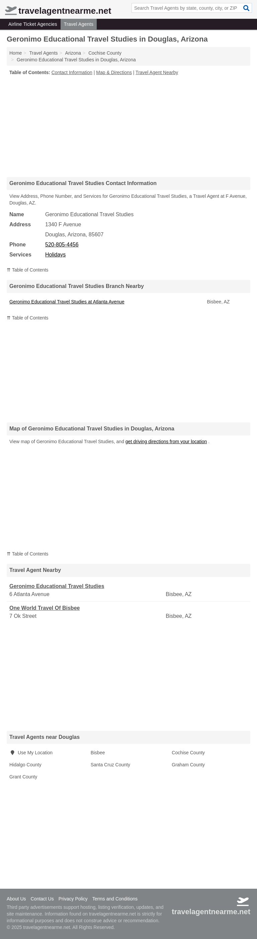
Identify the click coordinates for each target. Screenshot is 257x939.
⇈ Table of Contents (28, 270)
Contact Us (42, 898)
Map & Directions (114, 72)
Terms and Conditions (115, 898)
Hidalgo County (25, 764)
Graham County (188, 764)
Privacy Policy (73, 898)
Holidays (55, 254)
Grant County (23, 776)
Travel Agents (78, 24)
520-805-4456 (62, 244)
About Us (16, 898)
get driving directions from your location (166, 441)
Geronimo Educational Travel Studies (56, 586)
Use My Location (31, 752)
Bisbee (98, 752)
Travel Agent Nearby (157, 72)
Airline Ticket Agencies (32, 24)
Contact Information (72, 72)
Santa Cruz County (110, 764)
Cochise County (188, 752)
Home (15, 53)
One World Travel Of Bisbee (44, 608)
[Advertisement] (128, 126)
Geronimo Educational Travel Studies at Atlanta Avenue (66, 301)
